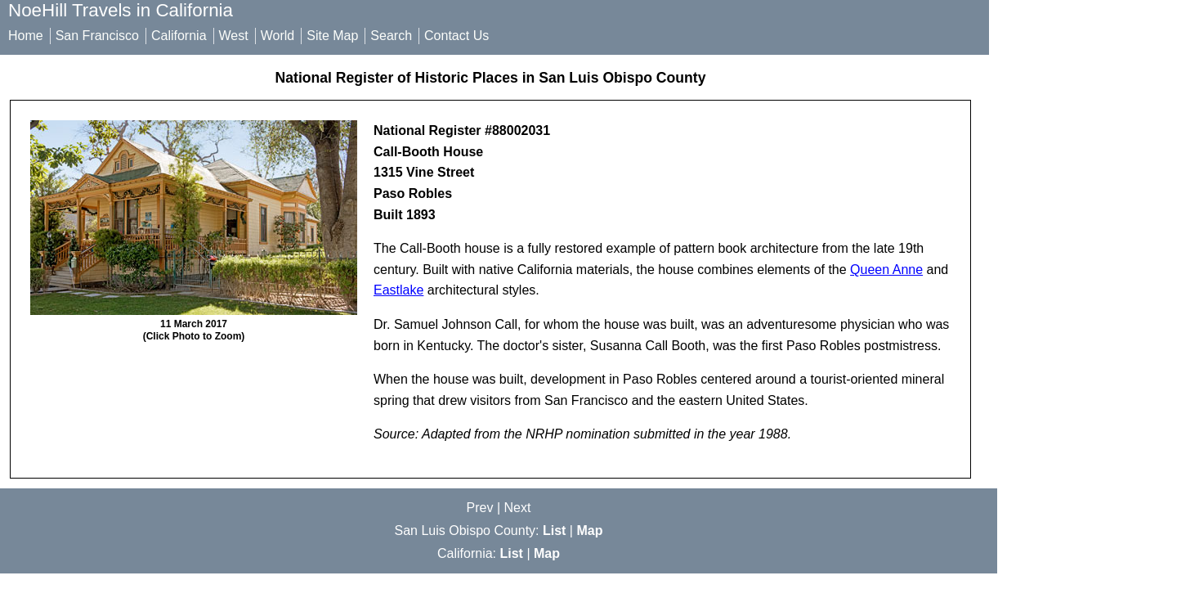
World (278, 36)
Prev (480, 508)
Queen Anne (886, 270)
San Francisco (97, 36)
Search (391, 36)
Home (25, 36)
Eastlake (398, 290)
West (233, 36)
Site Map (332, 36)
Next (517, 508)
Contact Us (456, 36)
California (179, 36)
